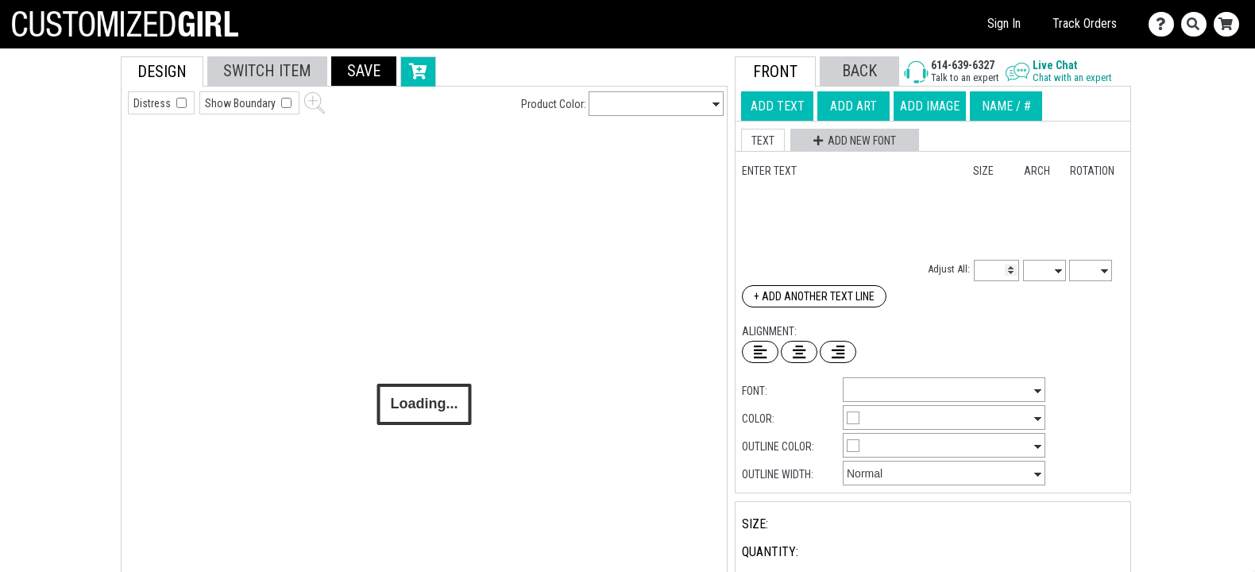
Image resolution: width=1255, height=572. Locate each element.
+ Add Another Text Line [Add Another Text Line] (814, 296)
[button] (363, 71)
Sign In (1004, 23)
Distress (153, 103)
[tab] (85, 158)
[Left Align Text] (760, 352)
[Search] (1197, 24)
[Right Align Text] (838, 352)
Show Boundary (241, 103)
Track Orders (1084, 23)
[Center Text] (799, 352)
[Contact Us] (1165, 24)
